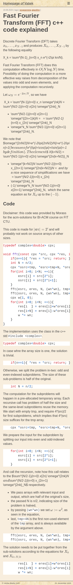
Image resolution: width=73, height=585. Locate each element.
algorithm (36, 10)
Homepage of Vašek (18, 3)
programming (25, 10)
